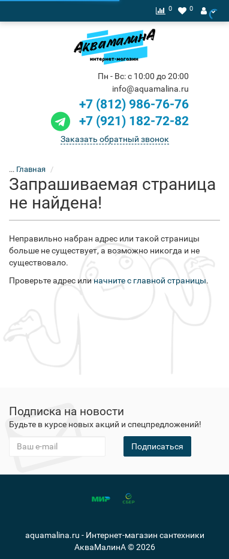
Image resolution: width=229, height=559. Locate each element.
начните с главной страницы (150, 280)
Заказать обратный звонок (115, 139)
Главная (31, 169)
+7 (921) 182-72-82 (118, 121)
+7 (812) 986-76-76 (134, 104)
